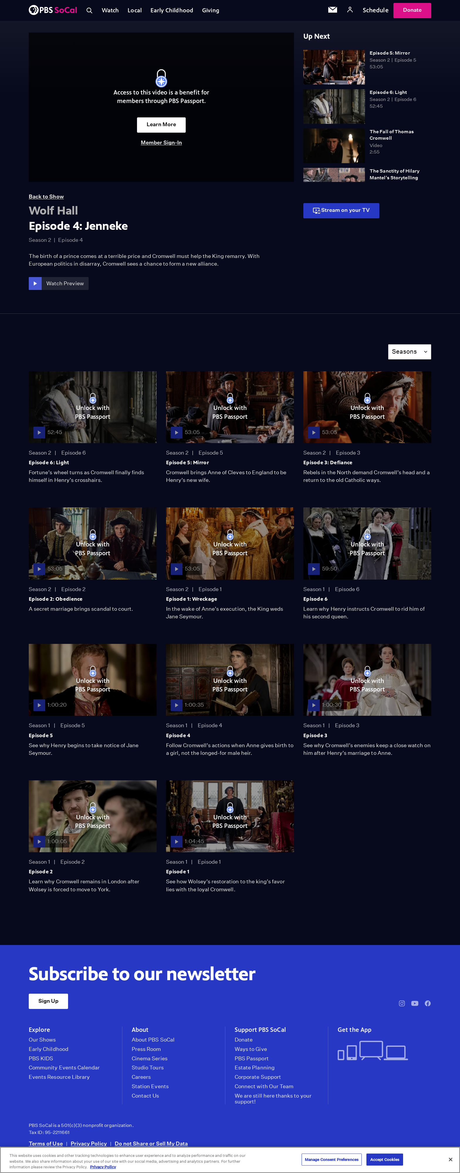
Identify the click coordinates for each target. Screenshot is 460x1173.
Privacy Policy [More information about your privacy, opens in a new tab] (103, 1166)
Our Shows (42, 1042)
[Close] (450, 1159)
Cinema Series (150, 1061)
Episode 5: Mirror (390, 55)
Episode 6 (315, 601)
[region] (230, 1160)
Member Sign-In (161, 145)
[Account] (350, 11)
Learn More (161, 127)
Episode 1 (178, 874)
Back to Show (46, 199)
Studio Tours (148, 1070)
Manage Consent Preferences (331, 1159)
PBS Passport (252, 1061)
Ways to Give (251, 1051)
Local (137, 11)
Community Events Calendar (64, 1070)
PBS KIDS (41, 1061)
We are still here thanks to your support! (273, 1101)
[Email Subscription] (332, 11)
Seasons (404, 354)
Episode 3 (315, 738)
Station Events (150, 1089)
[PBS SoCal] (53, 11)
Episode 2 (41, 874)
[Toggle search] (90, 11)
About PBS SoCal (153, 1042)
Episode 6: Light (388, 95)
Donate (412, 11)
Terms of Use (46, 1146)
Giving (217, 11)
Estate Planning (255, 1070)
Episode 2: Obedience (56, 601)
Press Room (146, 1051)
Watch (112, 11)
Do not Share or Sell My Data (151, 1146)
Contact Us (145, 1098)
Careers (141, 1080)
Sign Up (48, 1003)
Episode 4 (178, 738)
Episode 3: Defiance (327, 465)
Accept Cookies (385, 1159)
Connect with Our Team (264, 1089)
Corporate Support (258, 1080)
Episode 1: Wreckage (191, 601)
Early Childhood (176, 11)
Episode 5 (41, 738)
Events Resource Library (59, 1080)
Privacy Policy (89, 1146)
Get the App (354, 1032)
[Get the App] (382, 1054)
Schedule (376, 11)
